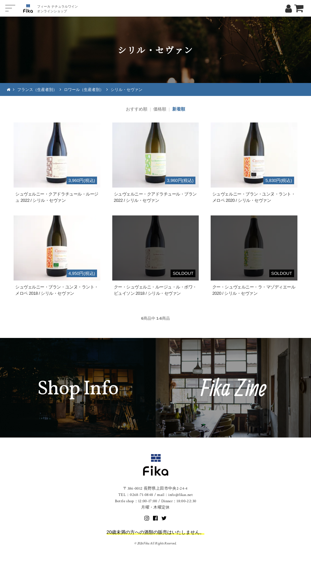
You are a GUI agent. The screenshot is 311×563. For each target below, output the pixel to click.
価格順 (159, 109)
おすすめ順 (136, 109)
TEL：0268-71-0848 (135, 494)
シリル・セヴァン (126, 89)
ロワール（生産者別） (84, 89)
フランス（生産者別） (37, 89)
